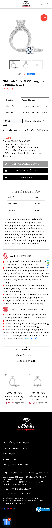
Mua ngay (26, 177)
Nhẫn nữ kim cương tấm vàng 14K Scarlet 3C (37, 398)
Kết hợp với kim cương (25, 164)
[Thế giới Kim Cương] (3, 3)
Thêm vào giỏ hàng (27, 171)
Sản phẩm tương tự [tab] (26, 355)
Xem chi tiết (31, 338)
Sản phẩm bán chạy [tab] (26, 349)
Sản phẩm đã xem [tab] (26, 361)
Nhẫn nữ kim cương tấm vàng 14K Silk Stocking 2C (14, 398)
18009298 (14, 489)
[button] (9, 4)
